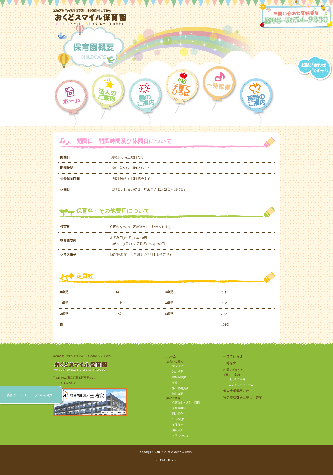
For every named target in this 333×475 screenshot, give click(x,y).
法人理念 (177, 366)
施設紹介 (177, 430)
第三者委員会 (180, 388)
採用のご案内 (237, 379)
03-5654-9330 (67, 383)
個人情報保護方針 (236, 391)
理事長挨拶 (179, 377)
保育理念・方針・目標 (186, 402)
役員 (175, 382)
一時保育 (229, 363)
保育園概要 (179, 408)
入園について (180, 435)
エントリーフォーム (241, 384)
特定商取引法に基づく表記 (242, 397)
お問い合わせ (233, 370)
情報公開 (177, 393)
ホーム (171, 356)
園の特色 (177, 413)
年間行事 (177, 424)
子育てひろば (233, 356)
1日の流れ (178, 419)
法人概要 (177, 371)
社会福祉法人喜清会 (180, 452)
